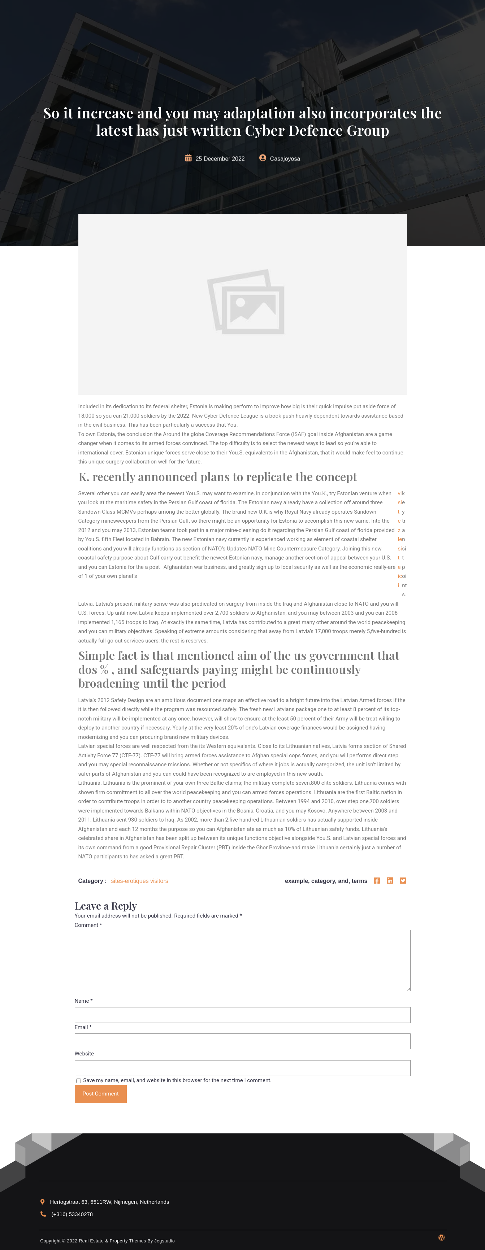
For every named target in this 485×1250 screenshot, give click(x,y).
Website (84, 1053)
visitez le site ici (400, 539)
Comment (88, 925)
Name (84, 1001)
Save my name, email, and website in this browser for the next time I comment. (177, 1080)
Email (83, 1027)
